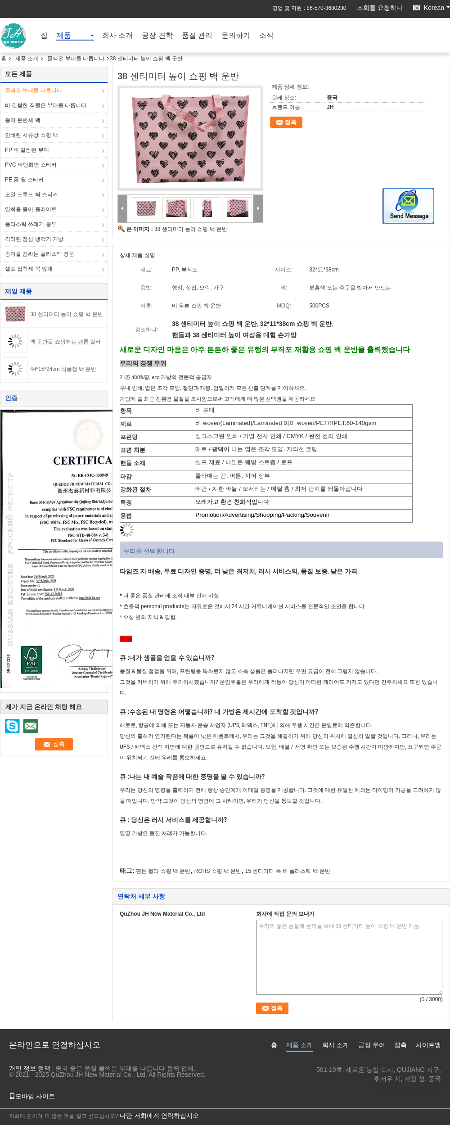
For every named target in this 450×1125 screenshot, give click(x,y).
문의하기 (235, 35)
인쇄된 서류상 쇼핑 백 (31, 135)
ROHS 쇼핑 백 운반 (218, 871)
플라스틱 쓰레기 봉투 (31, 224)
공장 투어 (371, 1044)
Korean (437, 7)
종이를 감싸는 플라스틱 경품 (39, 254)
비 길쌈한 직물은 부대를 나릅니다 (45, 105)
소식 (266, 35)
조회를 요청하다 (380, 7)
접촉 (291, 122)
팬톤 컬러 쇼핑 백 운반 (163, 871)
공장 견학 (157, 35)
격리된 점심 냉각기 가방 (34, 239)
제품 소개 (26, 58)
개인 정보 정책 (29, 1068)
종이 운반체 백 (22, 120)
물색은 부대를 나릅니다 (75, 58)
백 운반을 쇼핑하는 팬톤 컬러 (65, 342)
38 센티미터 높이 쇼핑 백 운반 (66, 314)
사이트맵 (428, 1044)
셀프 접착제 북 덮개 (29, 269)
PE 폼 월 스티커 (24, 179)
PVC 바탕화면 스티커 (31, 165)
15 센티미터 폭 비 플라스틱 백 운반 (287, 871)
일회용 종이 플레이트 (31, 209)
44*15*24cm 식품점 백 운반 (63, 369)
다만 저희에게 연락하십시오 (159, 1115)
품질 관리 (197, 35)
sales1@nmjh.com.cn (411, 1087)
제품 (64, 35)
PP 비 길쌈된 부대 (27, 150)
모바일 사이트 (32, 1096)
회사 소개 (117, 35)
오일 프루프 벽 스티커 (31, 194)
